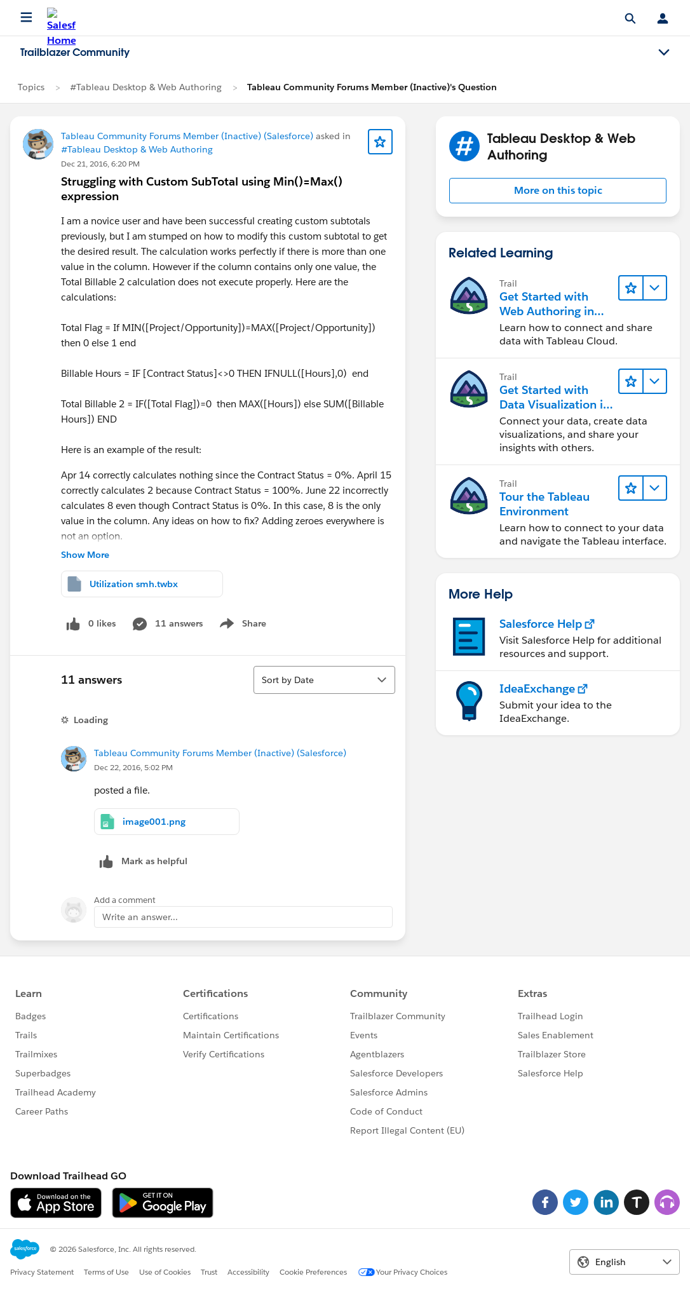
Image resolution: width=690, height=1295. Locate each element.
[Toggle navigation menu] (664, 53)
